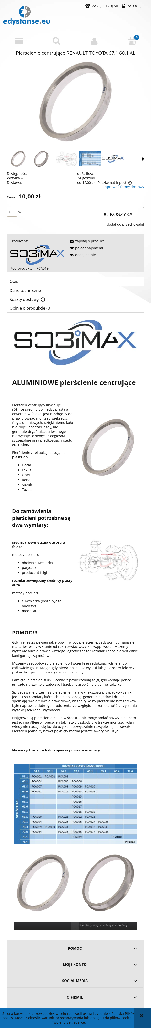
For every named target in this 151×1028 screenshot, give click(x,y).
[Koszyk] (132, 41)
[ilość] (12, 212)
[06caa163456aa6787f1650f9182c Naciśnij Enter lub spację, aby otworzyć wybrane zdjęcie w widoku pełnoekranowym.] (75, 102)
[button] (19, 41)
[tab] (75, 281)
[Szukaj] (57, 41)
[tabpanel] (75, 625)
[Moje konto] (94, 41)
